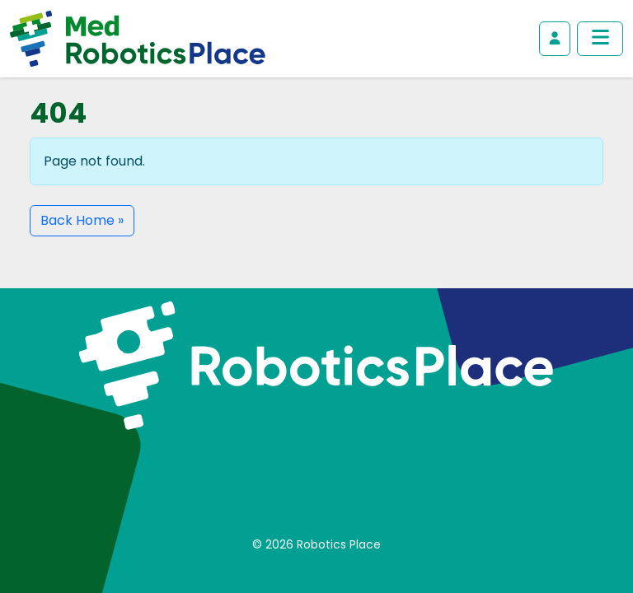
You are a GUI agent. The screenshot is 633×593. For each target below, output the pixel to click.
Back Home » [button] (82, 220)
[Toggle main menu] (600, 38)
